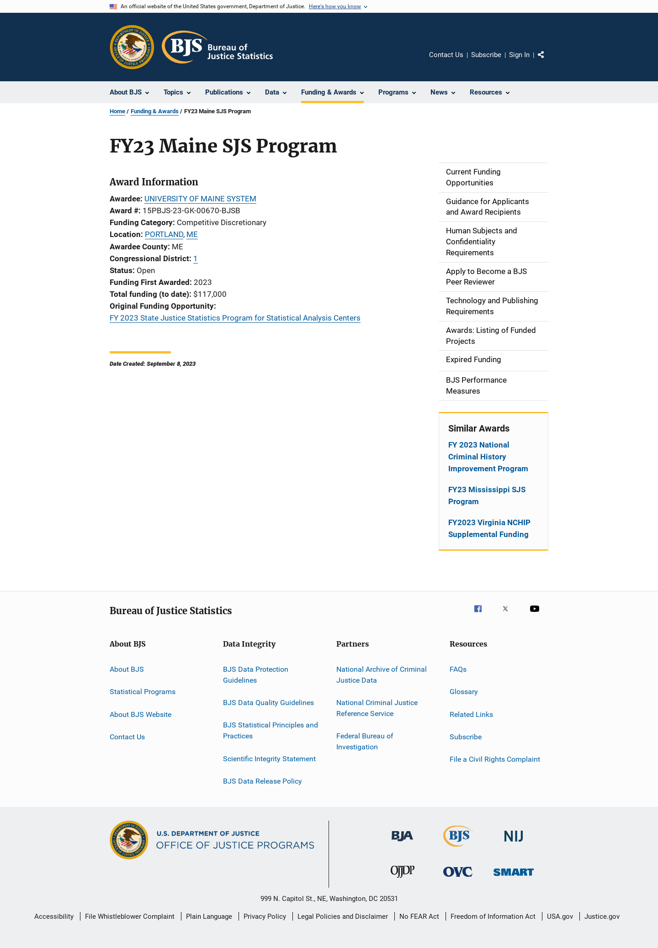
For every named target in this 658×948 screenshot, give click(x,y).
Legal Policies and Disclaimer (342, 916)
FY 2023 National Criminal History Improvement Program (488, 456)
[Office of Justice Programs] (132, 47)
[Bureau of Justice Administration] (402, 843)
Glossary (464, 691)
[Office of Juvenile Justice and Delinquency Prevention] (402, 879)
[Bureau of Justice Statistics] (458, 848)
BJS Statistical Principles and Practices (270, 730)
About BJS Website (140, 714)
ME (192, 234)
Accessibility (54, 916)
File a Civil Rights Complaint (495, 759)
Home (117, 111)
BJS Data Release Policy (262, 781)
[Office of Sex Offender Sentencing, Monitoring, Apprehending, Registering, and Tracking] (514, 877)
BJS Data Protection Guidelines (255, 675)
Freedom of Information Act (493, 916)
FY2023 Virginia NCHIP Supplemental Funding (489, 528)
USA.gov (560, 916)
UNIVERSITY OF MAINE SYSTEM (200, 198)
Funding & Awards (155, 111)
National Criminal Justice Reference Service (377, 708)
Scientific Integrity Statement (269, 758)
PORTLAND (164, 234)
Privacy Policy (265, 916)
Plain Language (209, 916)
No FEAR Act (419, 916)
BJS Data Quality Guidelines (268, 702)
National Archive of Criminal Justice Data (381, 675)
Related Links (471, 714)
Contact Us (446, 55)
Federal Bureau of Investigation (364, 741)
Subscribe (486, 55)
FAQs (458, 669)
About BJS (127, 669)
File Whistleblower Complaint (130, 916)
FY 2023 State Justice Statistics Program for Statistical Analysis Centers (235, 317)
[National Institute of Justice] (513, 843)
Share (548, 61)
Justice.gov (602, 916)
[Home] (217, 47)
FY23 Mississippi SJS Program (486, 495)
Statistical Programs (142, 691)
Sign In (519, 55)
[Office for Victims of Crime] (457, 878)
